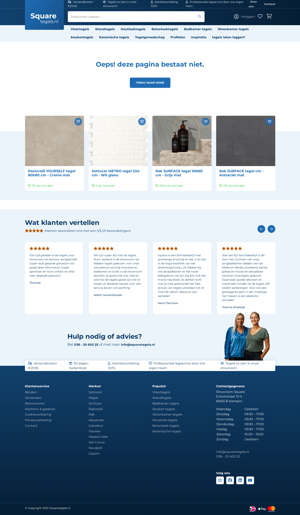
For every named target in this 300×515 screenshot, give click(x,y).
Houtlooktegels (133, 29)
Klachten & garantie (40, 409)
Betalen (31, 392)
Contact (269, 4)
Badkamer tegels (198, 29)
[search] (136, 16)
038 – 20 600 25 (228, 456)
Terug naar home (150, 82)
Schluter (95, 403)
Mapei (93, 398)
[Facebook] (230, 480)
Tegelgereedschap (150, 37)
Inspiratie (198, 37)
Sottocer (95, 392)
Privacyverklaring (38, 420)
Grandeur (96, 426)
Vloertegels (80, 29)
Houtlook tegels (164, 420)
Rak (92, 414)
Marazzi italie (98, 437)
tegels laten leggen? (228, 37)
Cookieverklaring (38, 414)
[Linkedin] (240, 480)
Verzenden (33, 398)
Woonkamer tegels (233, 29)
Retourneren (35, 403)
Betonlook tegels (165, 426)
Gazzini (94, 453)
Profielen (178, 37)
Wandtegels (105, 29)
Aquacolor (96, 420)
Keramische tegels (114, 37)
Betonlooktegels (164, 29)
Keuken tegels (163, 409)
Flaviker (95, 431)
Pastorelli (96, 409)
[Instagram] (220, 480)
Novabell (95, 448)
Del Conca (97, 442)
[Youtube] (250, 480)
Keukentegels (82, 37)
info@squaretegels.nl (144, 344)
